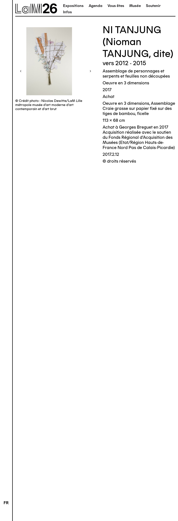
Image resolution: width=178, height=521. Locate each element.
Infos (67, 12)
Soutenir (153, 5)
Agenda (95, 5)
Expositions (73, 5)
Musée (135, 5)
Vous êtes (116, 5)
